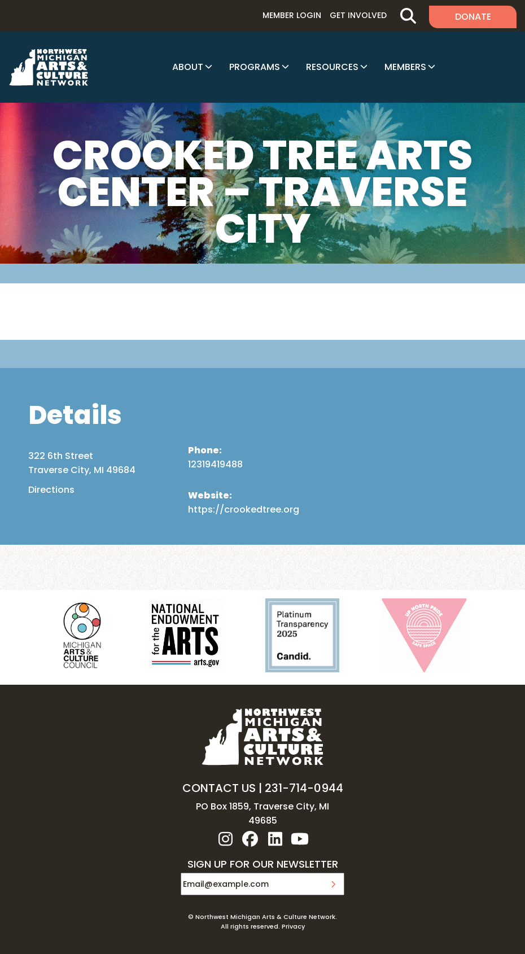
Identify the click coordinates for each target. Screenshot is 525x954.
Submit (333, 884)
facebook (250, 839)
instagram (225, 839)
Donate (473, 16)
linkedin (275, 839)
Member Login (291, 15)
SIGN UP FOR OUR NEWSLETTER (262, 865)
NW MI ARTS (48, 67)
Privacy (293, 926)
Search (408, 15)
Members (405, 66)
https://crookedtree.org (243, 509)
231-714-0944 (304, 788)
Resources (332, 66)
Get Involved (358, 15)
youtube (299, 839)
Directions (51, 489)
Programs (254, 66)
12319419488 (215, 464)
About (187, 66)
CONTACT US (219, 788)
